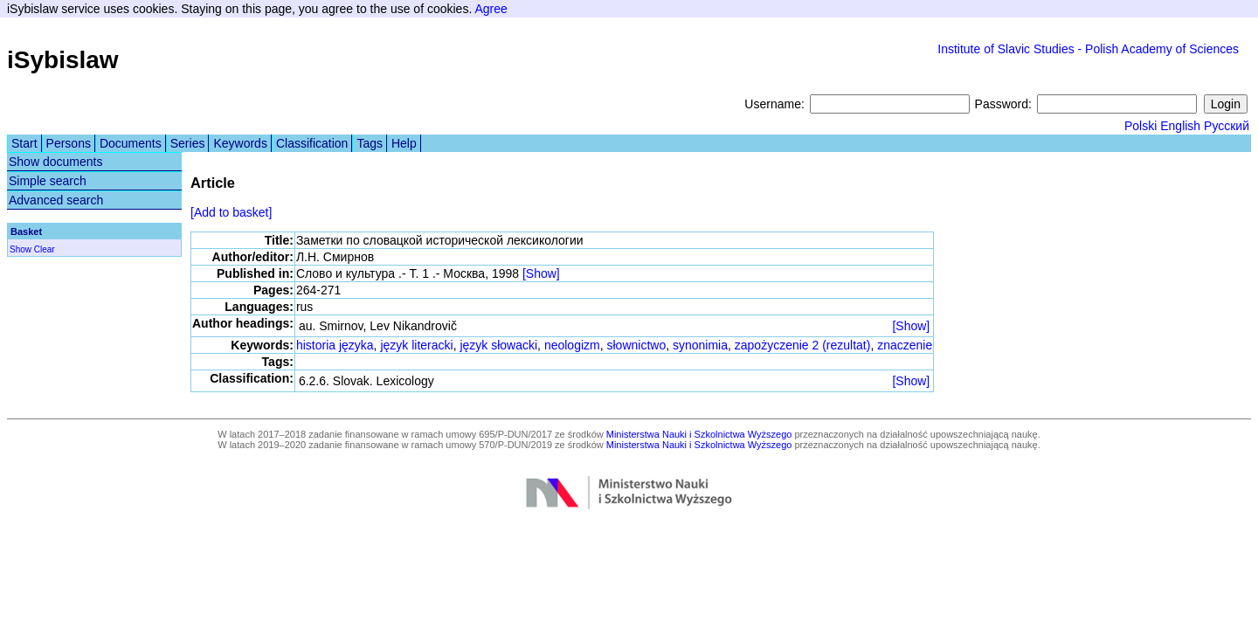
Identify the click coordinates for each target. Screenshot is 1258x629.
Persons (68, 143)
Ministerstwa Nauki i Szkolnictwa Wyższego (699, 434)
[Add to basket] (231, 212)
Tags (369, 143)
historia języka (335, 345)
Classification (312, 143)
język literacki (416, 345)
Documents (131, 143)
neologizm (572, 345)
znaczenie (904, 345)
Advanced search (56, 200)
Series (187, 143)
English (1180, 126)
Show (20, 249)
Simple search (47, 181)
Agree (490, 9)
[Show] (541, 273)
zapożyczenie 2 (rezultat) (803, 345)
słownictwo (637, 345)
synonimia (700, 345)
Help (404, 143)
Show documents (55, 162)
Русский (1226, 126)
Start (24, 143)
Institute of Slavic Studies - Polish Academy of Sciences (1088, 49)
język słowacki (498, 345)
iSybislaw (63, 59)
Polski (1140, 126)
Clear (44, 249)
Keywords (239, 143)
